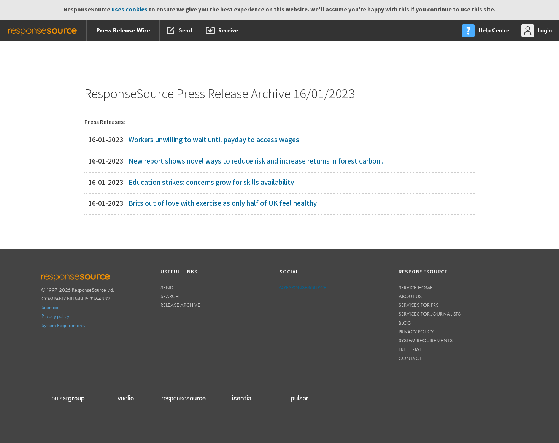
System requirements (426, 340)
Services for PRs (418, 305)
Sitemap (49, 307)
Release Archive (180, 305)
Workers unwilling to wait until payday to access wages (214, 140)
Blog (405, 322)
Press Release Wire (123, 30)
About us (410, 296)
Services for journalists (430, 313)
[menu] (486, 30)
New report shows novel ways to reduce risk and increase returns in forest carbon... (257, 161)
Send (166, 287)
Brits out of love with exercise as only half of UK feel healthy (223, 203)
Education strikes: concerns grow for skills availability (211, 182)
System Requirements (63, 325)
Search (169, 296)
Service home (416, 287)
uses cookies (129, 10)
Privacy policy (55, 316)
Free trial (410, 349)
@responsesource (303, 287)
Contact (410, 358)
